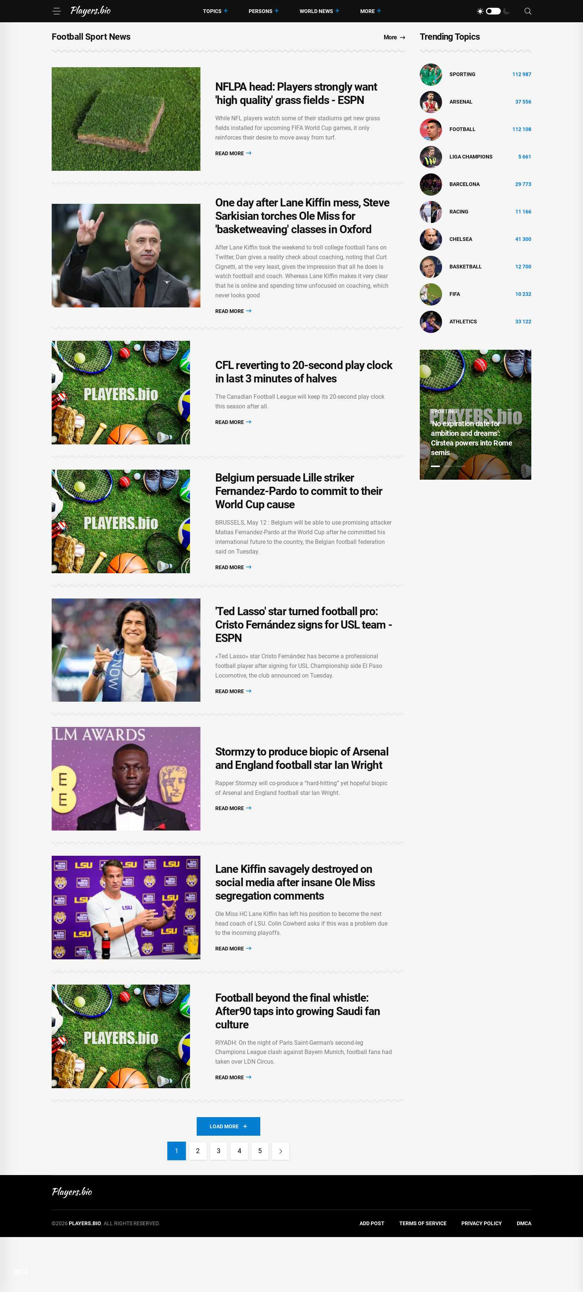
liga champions (471, 157)
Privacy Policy (481, 1278)
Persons (261, 11)
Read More (233, 157)
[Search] (528, 11)
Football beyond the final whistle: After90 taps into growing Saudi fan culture (297, 1062)
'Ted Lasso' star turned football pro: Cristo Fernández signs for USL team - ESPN (303, 652)
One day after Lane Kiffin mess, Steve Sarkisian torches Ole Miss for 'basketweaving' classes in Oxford (302, 224)
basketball (466, 267)
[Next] (283, 1206)
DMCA (524, 1278)
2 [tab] (448, 466)
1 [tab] (435, 466)
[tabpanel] (475, 415)
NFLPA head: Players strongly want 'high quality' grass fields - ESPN (296, 97)
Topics (212, 11)
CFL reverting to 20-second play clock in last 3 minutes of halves (303, 384)
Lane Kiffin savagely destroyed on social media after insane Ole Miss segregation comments (295, 925)
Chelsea (461, 239)
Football (463, 129)
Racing (459, 212)
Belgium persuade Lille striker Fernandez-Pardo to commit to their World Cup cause (298, 511)
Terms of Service (423, 1278)
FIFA (455, 294)
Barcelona (465, 184)
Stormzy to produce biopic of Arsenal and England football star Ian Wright (302, 793)
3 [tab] (460, 466)
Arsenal (461, 102)
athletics (463, 321)
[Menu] (56, 11)
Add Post (372, 1278)
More (367, 11)
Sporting (463, 74)
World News (316, 11)
